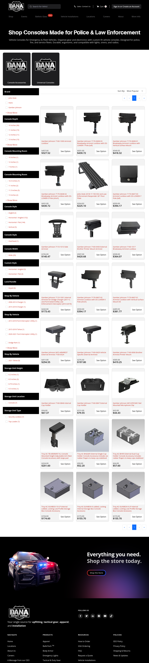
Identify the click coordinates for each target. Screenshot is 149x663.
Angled (13, 213)
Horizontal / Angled (19, 217)
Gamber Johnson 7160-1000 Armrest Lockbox (56, 142)
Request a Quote (85, 655)
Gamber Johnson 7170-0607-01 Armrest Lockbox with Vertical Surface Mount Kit (128, 299)
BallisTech (48, 646)
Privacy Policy (119, 646)
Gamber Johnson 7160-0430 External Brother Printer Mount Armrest (92, 248)
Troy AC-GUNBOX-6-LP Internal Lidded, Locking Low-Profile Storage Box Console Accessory (127, 508)
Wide (13, 255)
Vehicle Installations (87, 660)
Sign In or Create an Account (126, 6)
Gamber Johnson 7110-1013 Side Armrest (54, 248)
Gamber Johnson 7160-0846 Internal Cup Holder (56, 404)
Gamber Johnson (16, 107)
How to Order (84, 641)
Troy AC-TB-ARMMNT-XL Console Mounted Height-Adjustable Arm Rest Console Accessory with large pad (56, 456)
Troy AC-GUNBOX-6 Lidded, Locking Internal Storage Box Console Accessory (91, 508)
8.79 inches (15, 384)
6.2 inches (14, 374)
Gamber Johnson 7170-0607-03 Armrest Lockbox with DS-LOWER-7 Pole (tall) (127, 196)
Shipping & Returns (121, 651)
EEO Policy (117, 641)
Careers (10, 655)
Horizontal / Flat (18, 222)
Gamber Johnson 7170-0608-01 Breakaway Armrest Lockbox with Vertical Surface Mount (126, 143)
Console (14, 403)
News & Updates (120, 655)
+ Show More (11, 113)
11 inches (15, 130)
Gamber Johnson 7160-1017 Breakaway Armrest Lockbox (124, 248)
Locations (11, 646)
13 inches (15, 139)
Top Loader (15, 421)
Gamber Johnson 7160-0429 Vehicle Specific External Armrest (91, 353)
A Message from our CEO (18, 660)
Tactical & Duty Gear (52, 660)
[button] (101, 6)
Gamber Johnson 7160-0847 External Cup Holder (92, 404)
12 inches (15, 135)
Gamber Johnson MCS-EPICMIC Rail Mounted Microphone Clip (127, 404)
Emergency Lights (50, 655)
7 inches (14, 167)
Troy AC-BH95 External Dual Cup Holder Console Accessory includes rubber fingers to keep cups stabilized (128, 456)
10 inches (15, 125)
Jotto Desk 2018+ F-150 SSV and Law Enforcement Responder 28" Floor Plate (91, 196)
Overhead (14, 241)
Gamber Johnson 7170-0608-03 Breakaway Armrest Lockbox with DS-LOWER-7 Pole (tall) (92, 143)
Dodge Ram (15, 342)
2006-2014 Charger (18, 302)
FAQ (80, 651)
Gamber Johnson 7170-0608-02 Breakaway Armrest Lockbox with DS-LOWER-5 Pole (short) (56, 196)
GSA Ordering (84, 646)
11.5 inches (15, 190)
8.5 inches (14, 379)
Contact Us (86, 6)
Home (10, 641)
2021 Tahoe (15, 360)
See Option (65, 151)
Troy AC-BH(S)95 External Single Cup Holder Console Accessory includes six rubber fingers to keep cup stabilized (92, 456)
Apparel (46, 641)
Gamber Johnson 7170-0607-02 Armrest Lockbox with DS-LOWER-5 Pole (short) (91, 299)
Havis (11, 103)
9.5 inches (14, 389)
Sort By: (121, 91)
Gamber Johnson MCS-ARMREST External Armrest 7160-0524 (54, 353)
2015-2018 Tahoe (17, 329)
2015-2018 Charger (18, 307)
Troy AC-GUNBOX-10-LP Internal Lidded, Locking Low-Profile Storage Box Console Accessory (55, 508)
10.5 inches (15, 181)
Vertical (13, 227)
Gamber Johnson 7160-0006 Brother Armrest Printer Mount (127, 353)
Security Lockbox (17, 417)
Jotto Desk (13, 98)
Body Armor (48, 651)
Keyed (13, 288)
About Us (11, 651)
